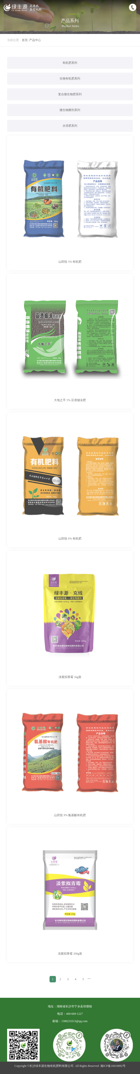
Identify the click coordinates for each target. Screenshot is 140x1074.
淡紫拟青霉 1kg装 (70, 683)
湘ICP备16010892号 (113, 1066)
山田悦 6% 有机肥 (69, 544)
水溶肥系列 (70, 132)
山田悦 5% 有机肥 (69, 267)
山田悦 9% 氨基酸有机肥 (70, 821)
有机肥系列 (70, 69)
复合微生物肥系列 (70, 100)
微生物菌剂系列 (70, 116)
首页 (25, 40)
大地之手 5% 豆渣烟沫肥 (70, 406)
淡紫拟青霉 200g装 (70, 959)
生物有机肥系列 (70, 84)
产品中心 (35, 40)
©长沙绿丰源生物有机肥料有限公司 (50, 1066)
